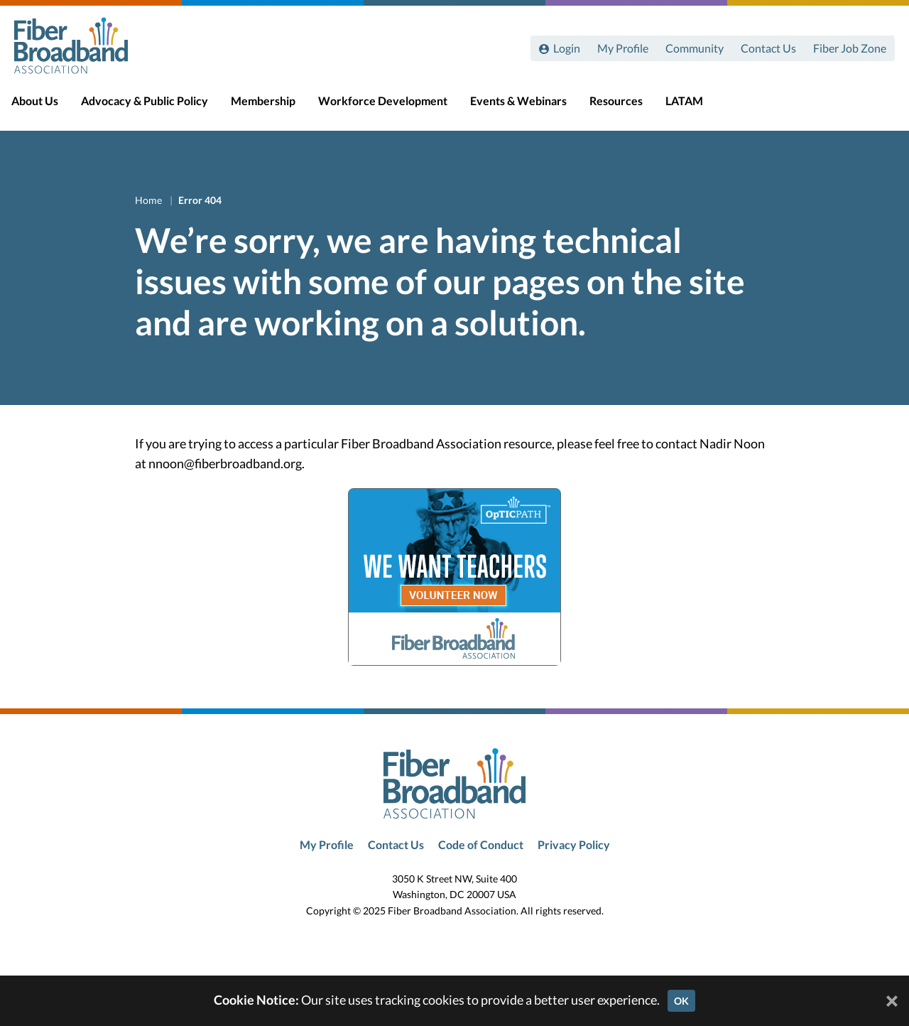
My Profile (622, 48)
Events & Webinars (531, 107)
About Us (47, 107)
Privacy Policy (574, 844)
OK (681, 1001)
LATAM (697, 107)
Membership (276, 107)
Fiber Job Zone (849, 48)
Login (566, 48)
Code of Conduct (480, 844)
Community (694, 48)
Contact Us (768, 48)
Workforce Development (395, 107)
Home (149, 200)
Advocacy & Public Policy (157, 107)
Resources (628, 107)
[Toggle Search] (878, 108)
